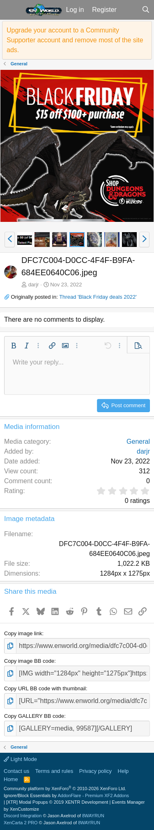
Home (11, 779)
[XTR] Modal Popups (57, 802)
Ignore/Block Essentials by (66, 795)
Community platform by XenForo (65, 788)
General (138, 441)
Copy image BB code (29, 661)
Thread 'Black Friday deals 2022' (98, 297)
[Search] (145, 10)
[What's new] (129, 10)
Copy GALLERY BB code (34, 716)
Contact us (16, 771)
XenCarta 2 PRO (21, 822)
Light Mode (20, 759)
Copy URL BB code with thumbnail (45, 688)
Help (123, 771)
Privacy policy (95, 771)
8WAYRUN (93, 815)
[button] (11, 10)
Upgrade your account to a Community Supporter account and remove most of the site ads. (75, 40)
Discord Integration (22, 815)
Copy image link (23, 633)
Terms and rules (54, 771)
